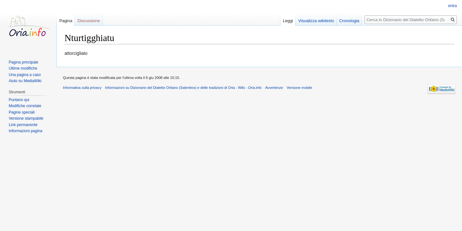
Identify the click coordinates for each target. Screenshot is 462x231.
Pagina (65, 20)
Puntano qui (19, 100)
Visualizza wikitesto (316, 20)
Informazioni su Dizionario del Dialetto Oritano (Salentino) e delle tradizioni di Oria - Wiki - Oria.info (183, 88)
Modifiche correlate (25, 106)
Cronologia (349, 20)
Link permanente (23, 125)
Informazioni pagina (25, 131)
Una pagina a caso (25, 75)
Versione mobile (299, 88)
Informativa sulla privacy (82, 88)
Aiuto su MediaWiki (25, 81)
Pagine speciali (22, 112)
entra (452, 6)
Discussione (88, 20)
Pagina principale (23, 62)
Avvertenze (274, 88)
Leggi (288, 20)
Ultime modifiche (23, 68)
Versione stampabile (26, 118)
